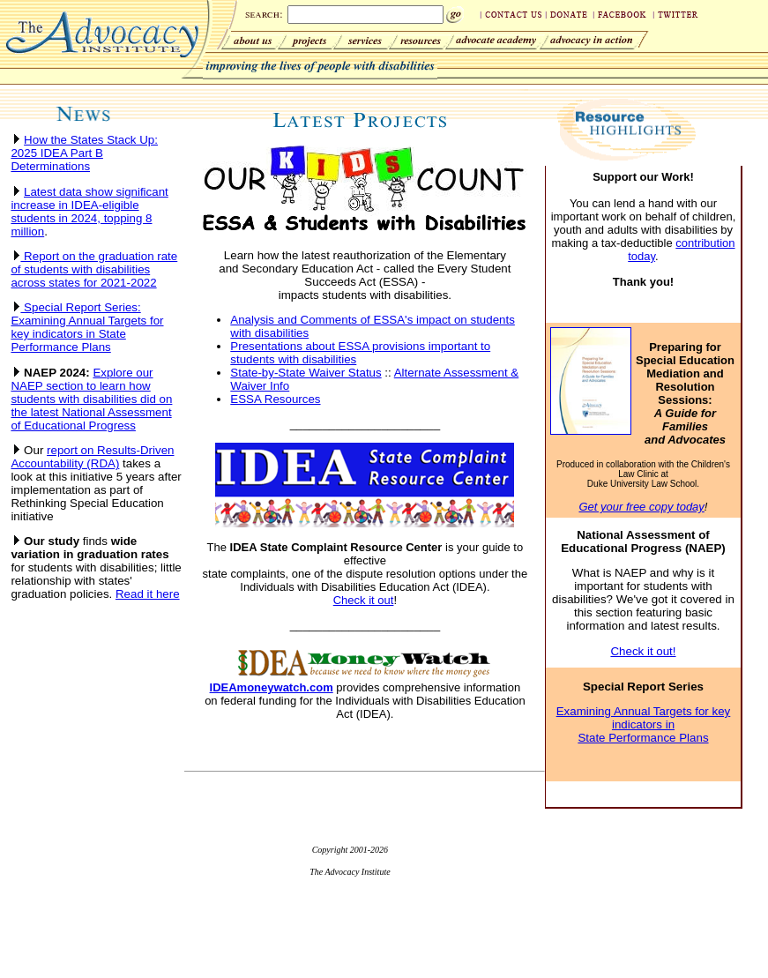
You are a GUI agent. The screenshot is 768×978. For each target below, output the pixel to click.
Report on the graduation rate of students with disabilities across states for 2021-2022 (94, 269)
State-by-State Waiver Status (305, 372)
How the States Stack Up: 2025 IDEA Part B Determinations (84, 153)
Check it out (363, 600)
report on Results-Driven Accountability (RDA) (92, 457)
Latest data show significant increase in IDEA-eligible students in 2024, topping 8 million (89, 211)
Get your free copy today (641, 506)
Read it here (148, 594)
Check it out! (642, 651)
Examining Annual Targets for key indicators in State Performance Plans (643, 724)
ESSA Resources (275, 399)
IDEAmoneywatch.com (271, 687)
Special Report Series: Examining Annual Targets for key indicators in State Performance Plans (87, 327)
